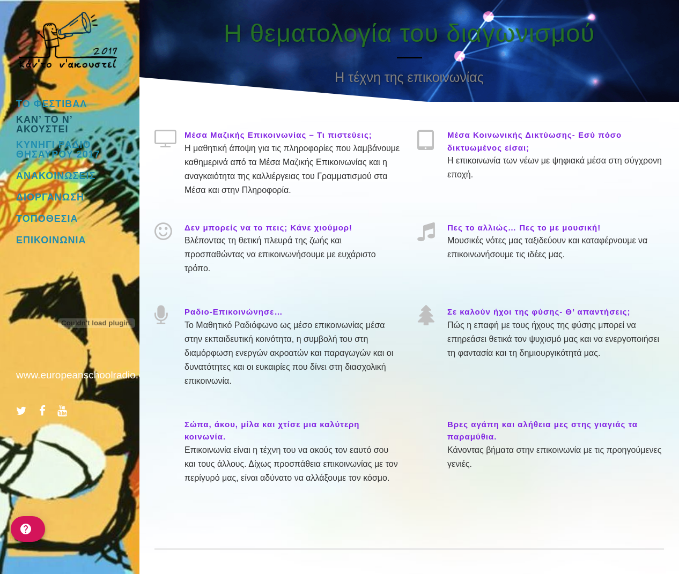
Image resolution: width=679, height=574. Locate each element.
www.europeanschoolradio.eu (83, 375)
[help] (28, 529)
